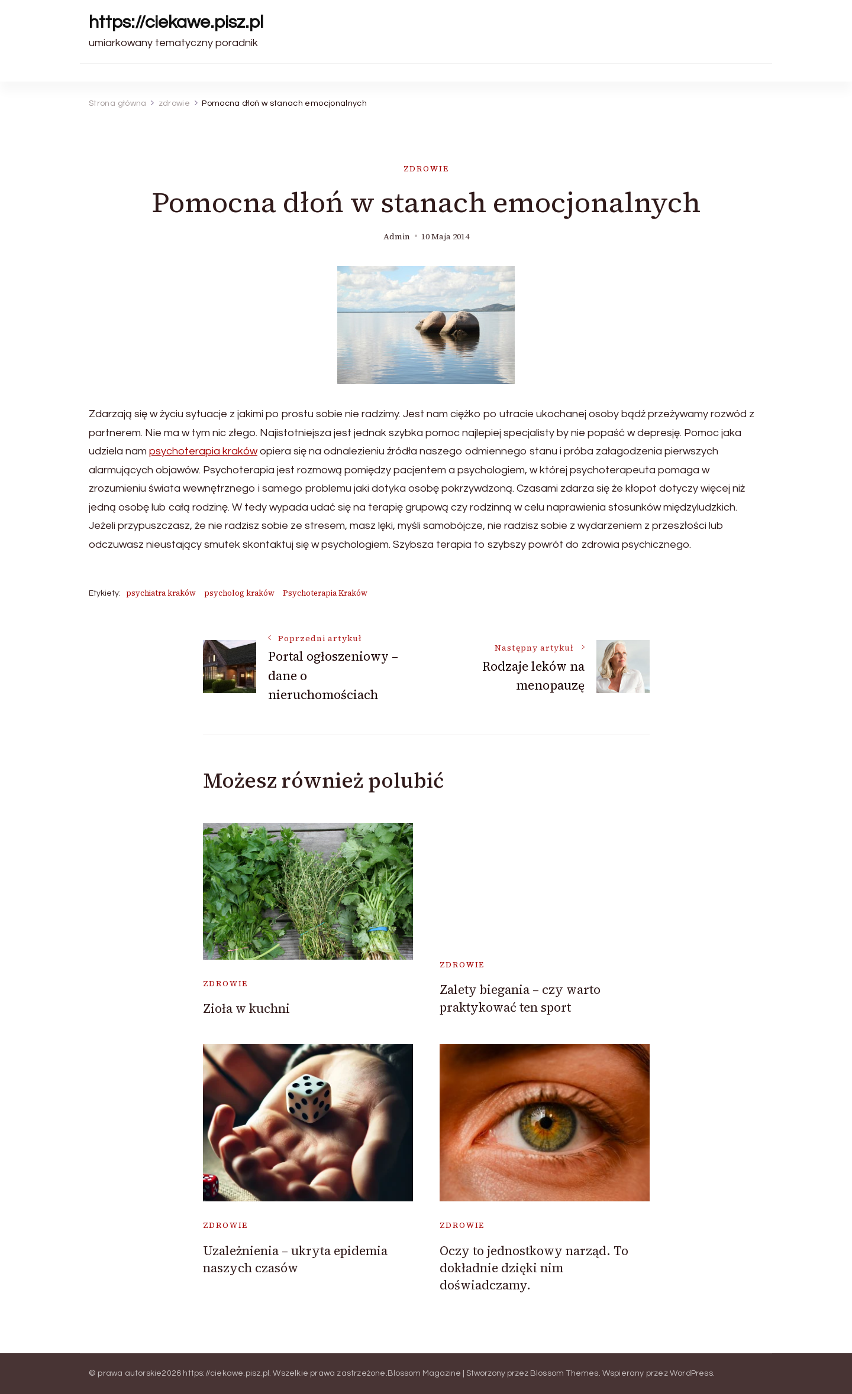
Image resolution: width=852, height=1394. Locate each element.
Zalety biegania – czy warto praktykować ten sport (520, 998)
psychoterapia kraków (203, 451)
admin (396, 236)
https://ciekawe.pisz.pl (176, 22)
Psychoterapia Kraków (325, 593)
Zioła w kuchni (246, 1008)
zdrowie (426, 169)
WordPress (691, 1373)
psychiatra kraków (161, 593)
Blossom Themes (564, 1373)
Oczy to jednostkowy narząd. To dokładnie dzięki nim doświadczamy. (534, 1268)
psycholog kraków (239, 593)
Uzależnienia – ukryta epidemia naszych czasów (295, 1259)
